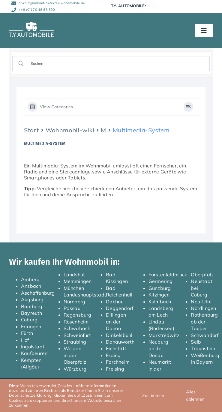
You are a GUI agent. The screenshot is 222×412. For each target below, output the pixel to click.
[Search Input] (116, 63)
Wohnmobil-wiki (70, 130)
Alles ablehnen (195, 395)
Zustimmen (153, 395)
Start (31, 130)
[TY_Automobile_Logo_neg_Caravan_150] (31, 25)
